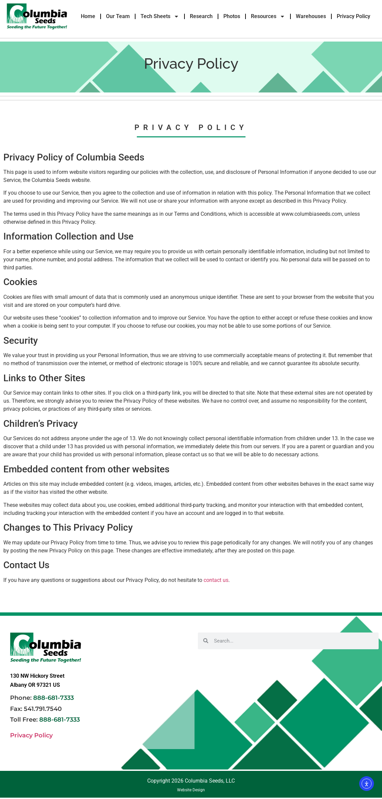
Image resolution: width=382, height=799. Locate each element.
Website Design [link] (191, 790)
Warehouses (311, 16)
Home (88, 16)
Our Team (118, 16)
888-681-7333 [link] (53, 698)
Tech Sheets (160, 16)
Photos (231, 16)
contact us (216, 580)
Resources (268, 16)
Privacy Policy (353, 16)
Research (201, 16)
